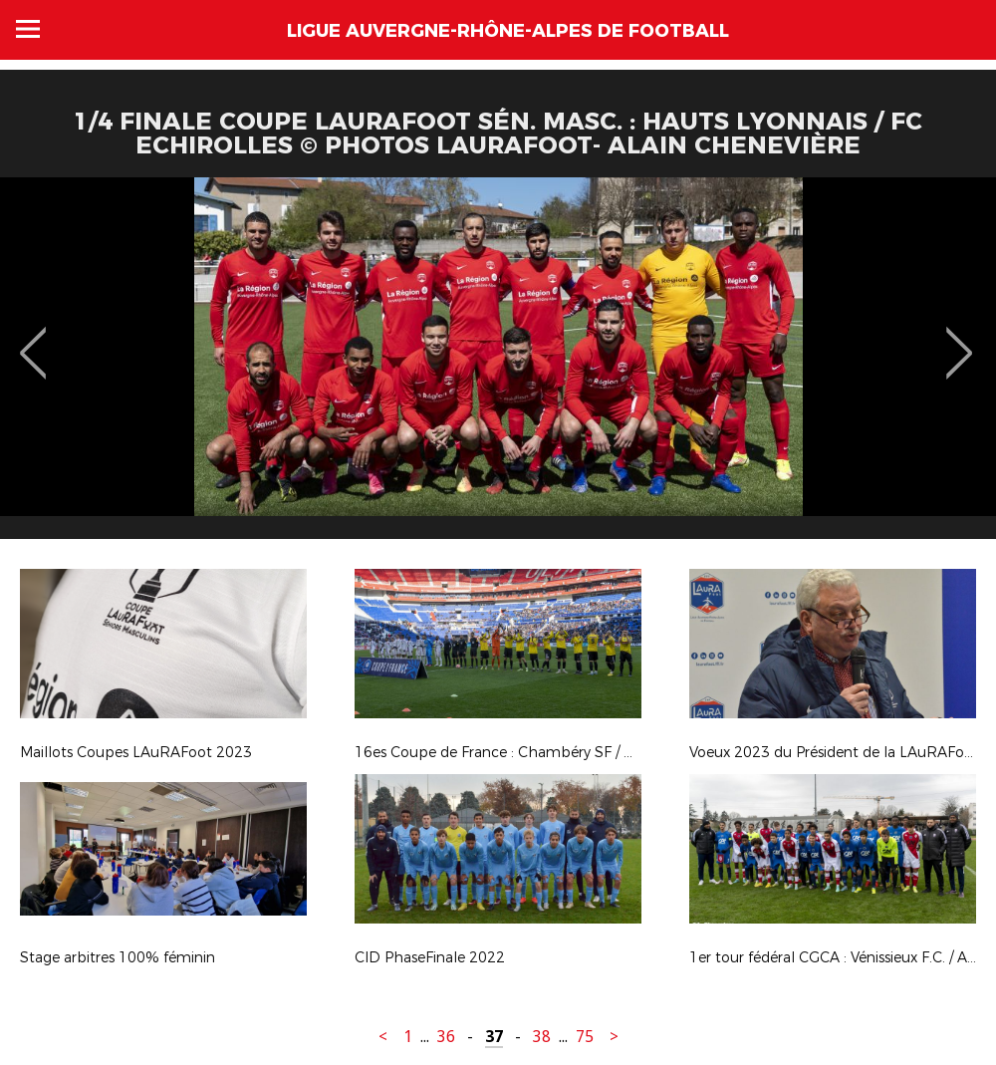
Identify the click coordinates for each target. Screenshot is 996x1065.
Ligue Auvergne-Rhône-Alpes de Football (508, 31)
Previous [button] (33, 339)
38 (542, 1036)
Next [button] (959, 339)
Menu (28, 29)
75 (585, 1036)
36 (446, 1036)
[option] (498, 365)
